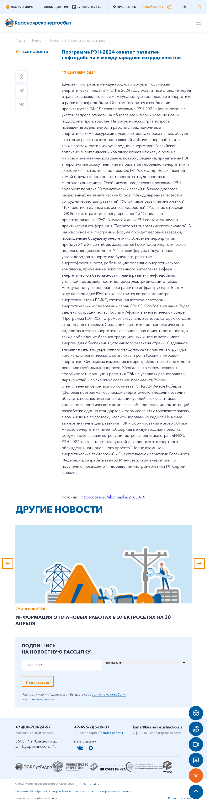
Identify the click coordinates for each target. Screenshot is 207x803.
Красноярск (124, 7)
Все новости (35, 52)
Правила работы (110, 733)
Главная (20, 40)
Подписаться (37, 682)
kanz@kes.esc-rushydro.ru (157, 727)
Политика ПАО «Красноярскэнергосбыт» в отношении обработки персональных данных (73, 791)
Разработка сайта (180, 798)
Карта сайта (91, 784)
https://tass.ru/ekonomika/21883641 (114, 497)
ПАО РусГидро (19, 7)
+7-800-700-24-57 (33, 727)
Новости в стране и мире (87, 40)
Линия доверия (56, 7)
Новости (38, 40)
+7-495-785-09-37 (92, 727)
